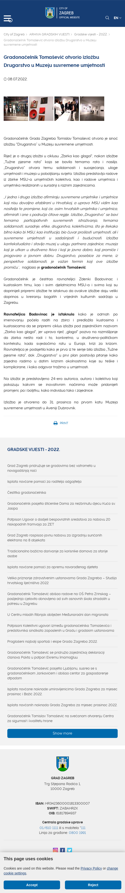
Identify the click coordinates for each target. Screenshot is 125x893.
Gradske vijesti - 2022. (90, 34)
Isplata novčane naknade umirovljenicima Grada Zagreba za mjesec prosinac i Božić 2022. (62, 691)
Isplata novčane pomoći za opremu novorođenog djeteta (52, 567)
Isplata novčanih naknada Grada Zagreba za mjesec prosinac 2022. (62, 705)
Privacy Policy (91, 868)
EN (117, 18)
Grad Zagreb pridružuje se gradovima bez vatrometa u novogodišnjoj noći (51, 468)
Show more (62, 733)
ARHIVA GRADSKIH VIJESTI (49, 34)
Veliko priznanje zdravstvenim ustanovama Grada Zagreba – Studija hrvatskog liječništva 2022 (62, 580)
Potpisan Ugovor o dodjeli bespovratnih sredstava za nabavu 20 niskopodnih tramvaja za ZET (58, 521)
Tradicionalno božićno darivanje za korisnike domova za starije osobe (57, 553)
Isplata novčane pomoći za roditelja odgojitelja (44, 481)
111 (83, 828)
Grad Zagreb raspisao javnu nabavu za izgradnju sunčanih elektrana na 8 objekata (54, 537)
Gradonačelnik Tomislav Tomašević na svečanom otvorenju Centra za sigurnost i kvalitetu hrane (60, 718)
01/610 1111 (49, 828)
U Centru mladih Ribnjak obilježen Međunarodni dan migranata (57, 615)
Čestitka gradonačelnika (26, 492)
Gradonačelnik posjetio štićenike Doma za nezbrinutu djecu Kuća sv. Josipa (61, 506)
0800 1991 (77, 833)
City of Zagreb (14, 34)
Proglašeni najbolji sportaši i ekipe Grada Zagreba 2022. (52, 641)
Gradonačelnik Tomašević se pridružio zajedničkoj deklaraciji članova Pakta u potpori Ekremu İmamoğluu (55, 655)
